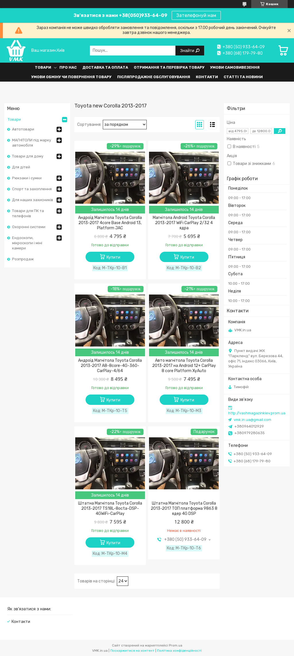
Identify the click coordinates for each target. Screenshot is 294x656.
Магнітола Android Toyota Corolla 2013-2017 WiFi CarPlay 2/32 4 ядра (184, 222)
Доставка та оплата (105, 67)
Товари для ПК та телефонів (28, 213)
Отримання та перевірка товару (169, 67)
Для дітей (21, 167)
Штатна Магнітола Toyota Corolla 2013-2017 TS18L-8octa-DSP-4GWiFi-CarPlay (110, 508)
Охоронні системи (28, 227)
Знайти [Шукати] (187, 50)
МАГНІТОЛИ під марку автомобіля (31, 142)
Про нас (68, 67)
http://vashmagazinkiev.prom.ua (256, 413)
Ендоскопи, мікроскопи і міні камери (27, 243)
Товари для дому (27, 156)
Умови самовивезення (235, 67)
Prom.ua (175, 645)
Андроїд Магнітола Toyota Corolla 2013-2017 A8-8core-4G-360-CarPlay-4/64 (110, 365)
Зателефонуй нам (196, 15)
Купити (113, 257)
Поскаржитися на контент (132, 651)
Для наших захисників (32, 200)
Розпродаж (23, 259)
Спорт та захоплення (32, 189)
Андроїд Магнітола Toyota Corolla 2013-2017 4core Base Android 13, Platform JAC (110, 222)
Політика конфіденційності (179, 651)
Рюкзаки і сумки (27, 178)
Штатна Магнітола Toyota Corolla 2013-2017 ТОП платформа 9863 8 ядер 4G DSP (184, 508)
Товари (43, 67)
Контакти (207, 77)
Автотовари (23, 129)
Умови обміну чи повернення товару (71, 77)
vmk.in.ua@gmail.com (252, 420)
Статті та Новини (243, 77)
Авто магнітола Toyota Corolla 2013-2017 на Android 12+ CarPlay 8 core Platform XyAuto (184, 365)
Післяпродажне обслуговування (153, 77)
